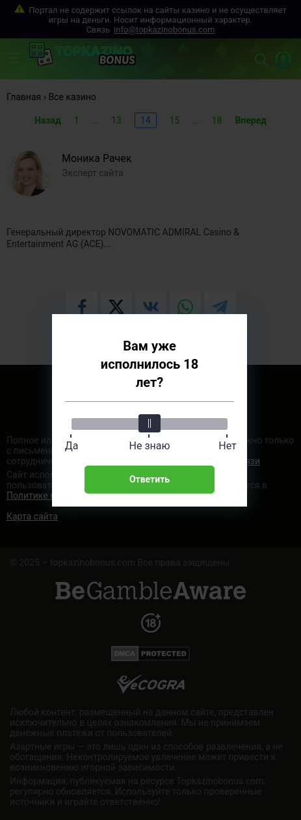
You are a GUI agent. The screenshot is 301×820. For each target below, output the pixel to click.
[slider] (149, 423)
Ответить (149, 479)
